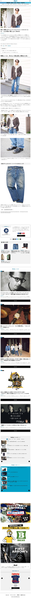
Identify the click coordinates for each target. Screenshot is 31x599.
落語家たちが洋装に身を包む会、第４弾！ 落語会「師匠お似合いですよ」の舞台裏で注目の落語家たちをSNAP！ (15, 359)
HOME (1, 5)
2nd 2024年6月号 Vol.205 (8, 209)
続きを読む (15, 300)
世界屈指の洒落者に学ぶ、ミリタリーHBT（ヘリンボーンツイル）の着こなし (16, 457)
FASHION (9, 45)
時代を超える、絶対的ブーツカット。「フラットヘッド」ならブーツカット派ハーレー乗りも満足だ (25, 252)
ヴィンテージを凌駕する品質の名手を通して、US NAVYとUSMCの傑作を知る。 (16, 441)
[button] (1, 461)
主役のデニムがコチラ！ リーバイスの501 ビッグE (10, 52)
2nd (3, 5)
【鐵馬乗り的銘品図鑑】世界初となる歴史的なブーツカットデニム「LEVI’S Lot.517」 (15, 252)
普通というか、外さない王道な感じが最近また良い (9, 50)
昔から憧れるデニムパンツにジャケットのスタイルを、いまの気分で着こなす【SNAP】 (16, 5)
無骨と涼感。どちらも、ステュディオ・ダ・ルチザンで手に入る (5, 262)
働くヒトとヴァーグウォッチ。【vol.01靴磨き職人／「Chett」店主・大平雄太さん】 (15, 326)
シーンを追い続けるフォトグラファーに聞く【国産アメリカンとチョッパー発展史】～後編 (17, 445)
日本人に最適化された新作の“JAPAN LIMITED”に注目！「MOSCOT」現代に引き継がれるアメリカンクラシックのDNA (15, 393)
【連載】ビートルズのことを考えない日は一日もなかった (13, 425)
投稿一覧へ (21, 235)
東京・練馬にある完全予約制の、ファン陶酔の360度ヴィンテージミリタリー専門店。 (16, 449)
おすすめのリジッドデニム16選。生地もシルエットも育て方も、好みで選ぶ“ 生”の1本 (5, 252)
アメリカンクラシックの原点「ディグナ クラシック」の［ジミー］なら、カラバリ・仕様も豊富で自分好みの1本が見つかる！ (15, 293)
